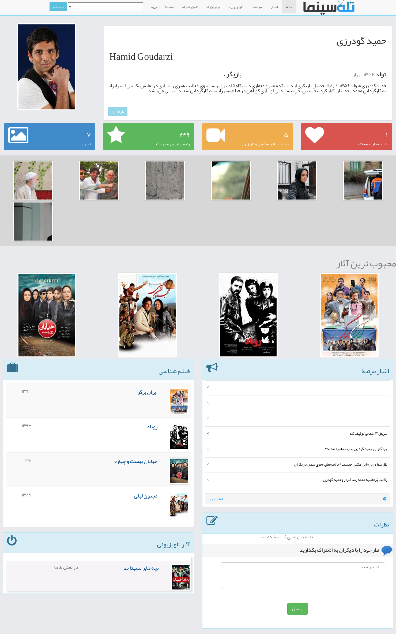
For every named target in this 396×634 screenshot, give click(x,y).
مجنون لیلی (145, 495)
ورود (154, 6)
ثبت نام (169, 6)
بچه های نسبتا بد (141, 567)
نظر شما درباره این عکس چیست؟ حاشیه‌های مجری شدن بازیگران (340, 464)
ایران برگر (147, 391)
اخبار (274, 6)
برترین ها (213, 6)
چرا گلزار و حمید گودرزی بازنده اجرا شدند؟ (356, 448)
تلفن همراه (190, 6)
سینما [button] (257, 6)
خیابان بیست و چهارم (135, 461)
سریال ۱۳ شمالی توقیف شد (368, 433)
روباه (152, 426)
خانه (289, 6)
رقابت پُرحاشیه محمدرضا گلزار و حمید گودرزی (354, 479)
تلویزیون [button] (236, 6)
